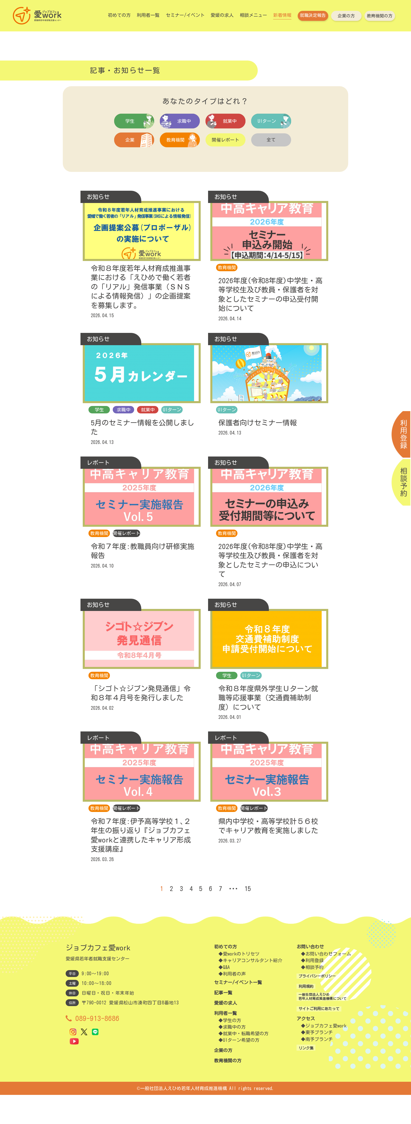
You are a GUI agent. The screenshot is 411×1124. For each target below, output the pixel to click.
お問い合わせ (301, 976)
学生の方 (232, 1049)
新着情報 (282, 15)
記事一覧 (223, 1022)
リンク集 (296, 1080)
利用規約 (296, 1015)
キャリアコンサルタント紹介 (252, 990)
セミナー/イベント (185, 15)
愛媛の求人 (222, 15)
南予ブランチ (309, 1072)
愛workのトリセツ (241, 983)
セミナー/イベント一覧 (238, 1012)
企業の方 (346, 16)
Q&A (226, 996)
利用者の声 (234, 1003)
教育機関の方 (379, 16)
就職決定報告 (313, 15)
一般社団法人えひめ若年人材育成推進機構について (319, 1028)
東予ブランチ (309, 1065)
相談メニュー (253, 15)
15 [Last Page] (253, 918)
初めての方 (119, 15)
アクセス (296, 1051)
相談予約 (305, 996)
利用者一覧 (148, 15)
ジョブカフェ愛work (316, 1059)
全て (271, 142)
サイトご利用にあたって (312, 1041)
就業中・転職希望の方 (246, 1063)
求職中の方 (234, 1056)
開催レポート (225, 142)
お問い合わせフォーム (319, 983)
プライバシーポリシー (310, 1005)
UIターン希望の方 (241, 1069)
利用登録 (305, 990)
